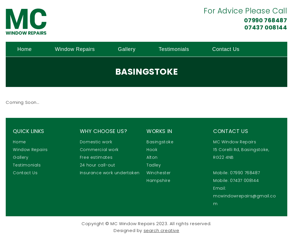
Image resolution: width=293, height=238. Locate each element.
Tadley (153, 165)
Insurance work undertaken (110, 173)
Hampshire (158, 180)
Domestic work (96, 142)
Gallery (126, 49)
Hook (151, 149)
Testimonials (174, 49)
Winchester (158, 173)
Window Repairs (75, 49)
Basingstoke (160, 142)
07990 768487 (265, 20)
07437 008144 (265, 27)
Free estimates (96, 157)
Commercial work (99, 149)
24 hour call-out (97, 165)
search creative (161, 230)
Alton (152, 157)
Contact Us (225, 49)
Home (24, 49)
